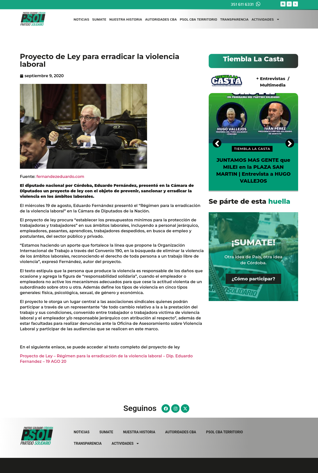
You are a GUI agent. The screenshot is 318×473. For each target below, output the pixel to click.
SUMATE (99, 17)
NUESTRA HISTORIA (125, 17)
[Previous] (217, 143)
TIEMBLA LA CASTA (252, 149)
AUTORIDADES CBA (161, 17)
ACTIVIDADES (265, 17)
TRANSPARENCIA (234, 17)
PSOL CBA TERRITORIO (198, 17)
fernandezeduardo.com (60, 176)
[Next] (289, 143)
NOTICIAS (81, 17)
